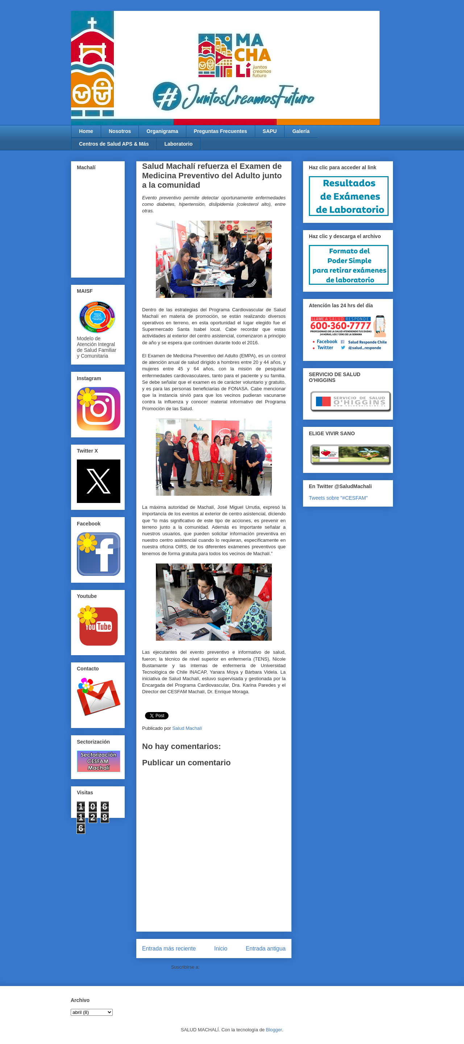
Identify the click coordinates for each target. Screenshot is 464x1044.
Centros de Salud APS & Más (114, 144)
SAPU (270, 131)
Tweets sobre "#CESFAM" (338, 498)
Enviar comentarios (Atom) (229, 967)
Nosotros (120, 131)
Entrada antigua (266, 948)
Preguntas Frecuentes (220, 131)
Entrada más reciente (169, 948)
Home (86, 131)
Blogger (274, 1029)
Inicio (220, 948)
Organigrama (162, 131)
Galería (300, 131)
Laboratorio (178, 144)
